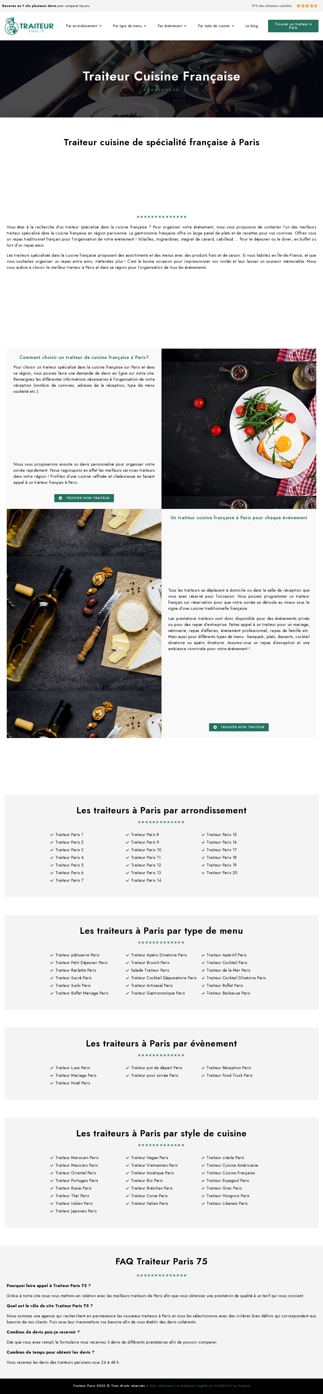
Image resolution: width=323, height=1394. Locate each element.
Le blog (251, 25)
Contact (244, 1385)
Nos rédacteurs (162, 1385)
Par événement (172, 25)
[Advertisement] (161, 178)
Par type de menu (129, 25)
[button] (293, 26)
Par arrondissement (84, 25)
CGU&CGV (223, 1385)
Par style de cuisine (216, 25)
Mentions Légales (194, 1385)
